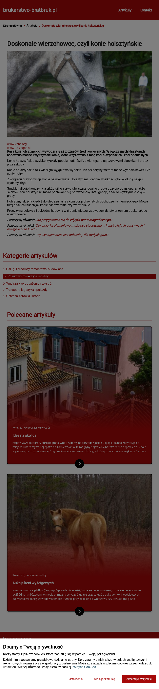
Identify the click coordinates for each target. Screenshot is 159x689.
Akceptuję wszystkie (139, 679)
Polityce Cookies (84, 667)
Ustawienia (76, 679)
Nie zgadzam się (104, 679)
